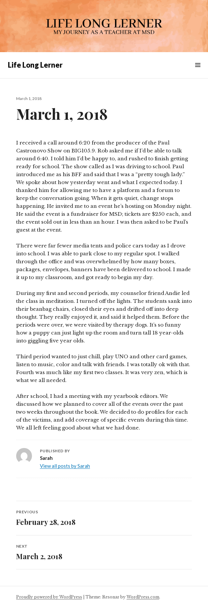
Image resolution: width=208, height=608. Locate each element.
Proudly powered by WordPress (49, 596)
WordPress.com (143, 596)
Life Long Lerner (35, 64)
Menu (197, 72)
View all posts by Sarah (65, 466)
